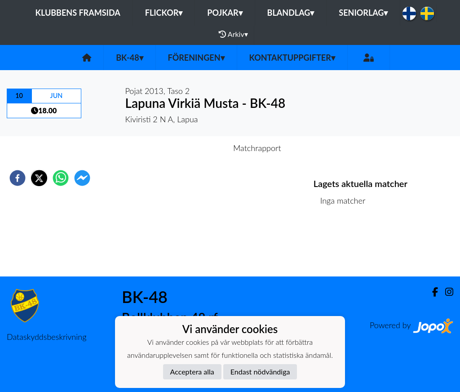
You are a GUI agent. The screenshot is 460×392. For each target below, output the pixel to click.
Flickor (164, 13)
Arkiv (233, 34)
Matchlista (342, 246)
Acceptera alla (192, 371)
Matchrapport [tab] (257, 148)
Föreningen (196, 57)
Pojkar (224, 13)
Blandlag (290, 13)
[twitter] (39, 178)
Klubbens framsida (77, 13)
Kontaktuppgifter (292, 57)
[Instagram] (445, 292)
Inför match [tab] (199, 148)
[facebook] (17, 178)
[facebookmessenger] (82, 178)
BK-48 (129, 57)
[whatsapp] (61, 178)
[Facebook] (431, 292)
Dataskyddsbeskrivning (46, 337)
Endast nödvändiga (260, 371)
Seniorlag (363, 13)
